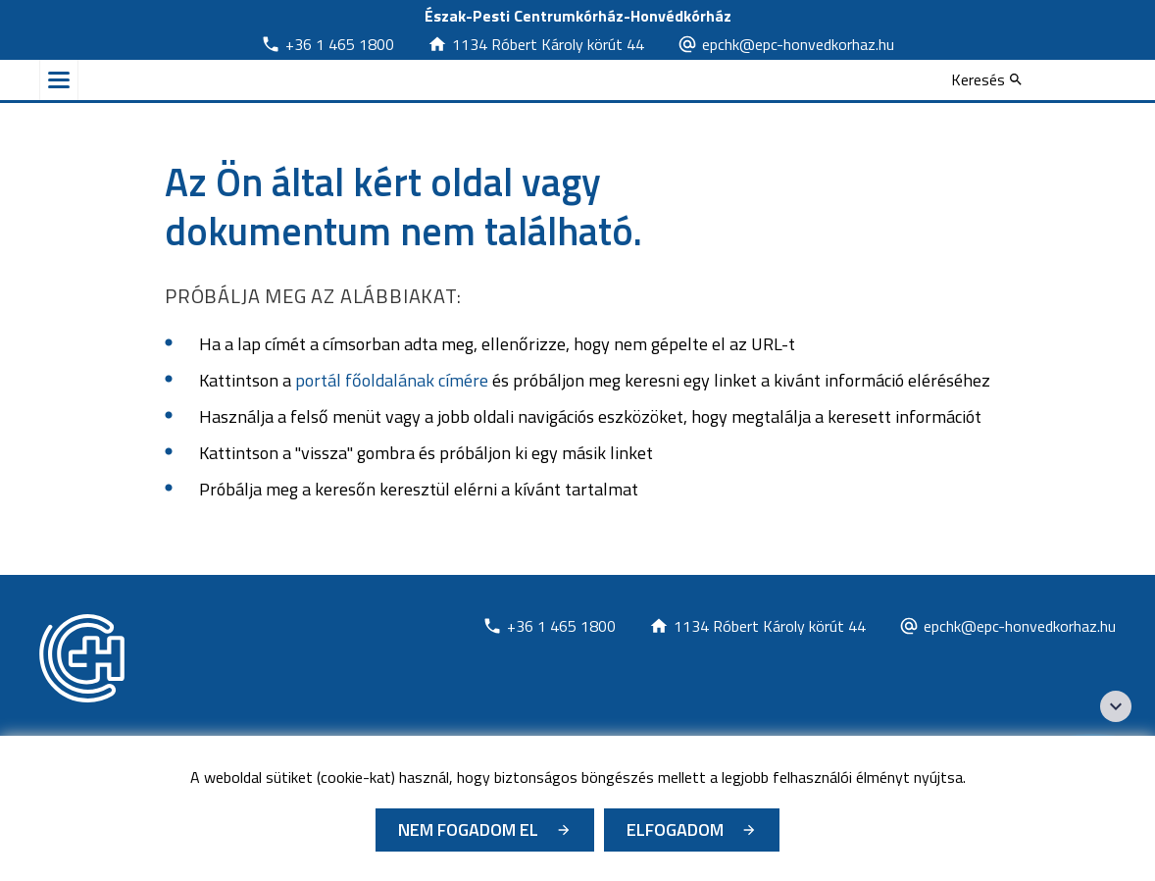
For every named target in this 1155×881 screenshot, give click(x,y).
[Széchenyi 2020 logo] (1115, 706)
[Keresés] (986, 79)
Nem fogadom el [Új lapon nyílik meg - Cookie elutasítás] (468, 829)
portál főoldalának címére (391, 380)
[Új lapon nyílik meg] (327, 44)
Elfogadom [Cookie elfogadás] (675, 829)
